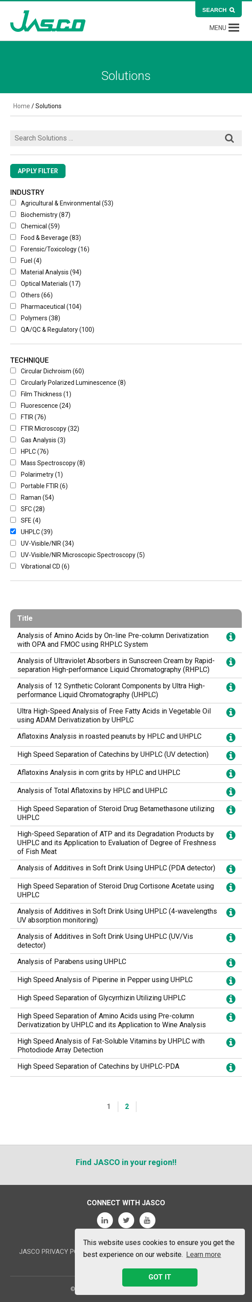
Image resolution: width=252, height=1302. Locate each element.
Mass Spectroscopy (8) (47, 463)
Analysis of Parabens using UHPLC (71, 961)
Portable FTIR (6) (39, 486)
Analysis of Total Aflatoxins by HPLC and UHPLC (92, 790)
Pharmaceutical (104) (45, 306)
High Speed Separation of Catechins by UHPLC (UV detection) (113, 754)
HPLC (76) (29, 451)
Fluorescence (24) (40, 405)
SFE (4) (25, 520)
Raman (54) (32, 497)
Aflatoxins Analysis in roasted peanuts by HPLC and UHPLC (109, 736)
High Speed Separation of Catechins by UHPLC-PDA (98, 1066)
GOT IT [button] (159, 1277)
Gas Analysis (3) (38, 440)
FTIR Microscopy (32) (44, 428)
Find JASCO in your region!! (126, 1162)
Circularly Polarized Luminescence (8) (68, 382)
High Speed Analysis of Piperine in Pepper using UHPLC (105, 980)
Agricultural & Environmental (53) (61, 203)
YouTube (147, 1220)
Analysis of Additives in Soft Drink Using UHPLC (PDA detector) (116, 868)
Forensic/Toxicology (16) (49, 249)
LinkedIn (105, 1220)
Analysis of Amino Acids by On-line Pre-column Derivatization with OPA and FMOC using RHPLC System (113, 640)
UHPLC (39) (31, 531)
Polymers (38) (35, 318)
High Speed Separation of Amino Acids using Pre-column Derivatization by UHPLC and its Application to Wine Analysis (111, 1020)
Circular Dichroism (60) (47, 371)
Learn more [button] (203, 1254)
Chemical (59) (35, 226)
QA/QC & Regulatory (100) (52, 329)
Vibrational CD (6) (40, 566)
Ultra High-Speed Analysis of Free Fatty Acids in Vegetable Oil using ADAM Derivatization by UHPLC (114, 715)
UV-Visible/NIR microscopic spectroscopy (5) (77, 554)
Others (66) (31, 295)
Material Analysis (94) (45, 272)
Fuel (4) (26, 260)
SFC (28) (27, 508)
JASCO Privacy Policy (55, 1252)
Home (21, 106)
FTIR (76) (28, 417)
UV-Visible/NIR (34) (42, 543)
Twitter (126, 1220)
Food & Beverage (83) (45, 237)
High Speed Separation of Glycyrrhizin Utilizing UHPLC (101, 998)
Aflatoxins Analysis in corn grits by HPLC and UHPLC (98, 772)
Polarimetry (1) (36, 474)
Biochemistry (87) (40, 214)
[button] (217, 28)
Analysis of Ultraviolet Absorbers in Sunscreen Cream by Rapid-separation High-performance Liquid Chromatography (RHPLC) (116, 665)
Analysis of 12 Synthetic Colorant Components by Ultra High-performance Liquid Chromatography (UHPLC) (111, 690)
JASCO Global (47, 21)
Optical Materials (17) (45, 283)
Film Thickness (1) (40, 394)
